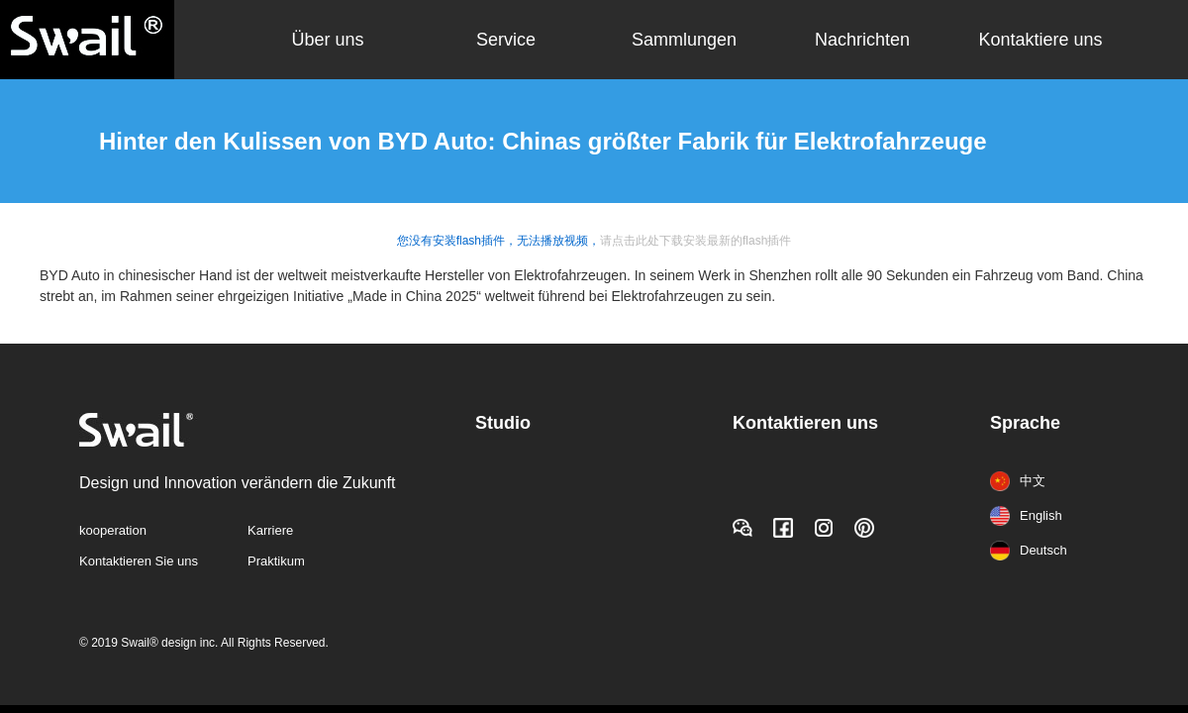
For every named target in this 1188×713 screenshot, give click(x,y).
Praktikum (276, 561)
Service (506, 40)
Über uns (327, 40)
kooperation (113, 530)
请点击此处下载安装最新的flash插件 (695, 241)
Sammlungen (684, 40)
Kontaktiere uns (1040, 40)
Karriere (270, 530)
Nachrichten (862, 40)
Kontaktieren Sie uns (138, 561)
